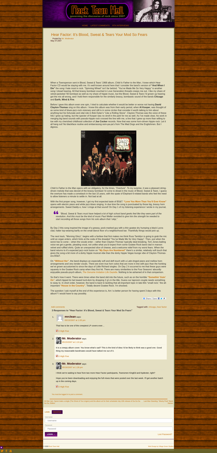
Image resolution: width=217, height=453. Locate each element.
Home (85, 25)
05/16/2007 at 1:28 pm (72, 367)
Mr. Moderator (68, 38)
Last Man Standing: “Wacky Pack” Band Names (158, 402)
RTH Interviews (120, 25)
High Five (63, 331)
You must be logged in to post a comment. (67, 394)
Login (47, 412)
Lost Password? (165, 434)
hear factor (162, 307)
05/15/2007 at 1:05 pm (75, 320)
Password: (48, 425)
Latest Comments (100, 25)
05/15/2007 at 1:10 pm (72, 342)
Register (57, 412)
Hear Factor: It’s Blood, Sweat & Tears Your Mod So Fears (99, 35)
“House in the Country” (72, 285)
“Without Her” (61, 261)
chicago (152, 307)
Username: (49, 417)
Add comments (58, 307)
